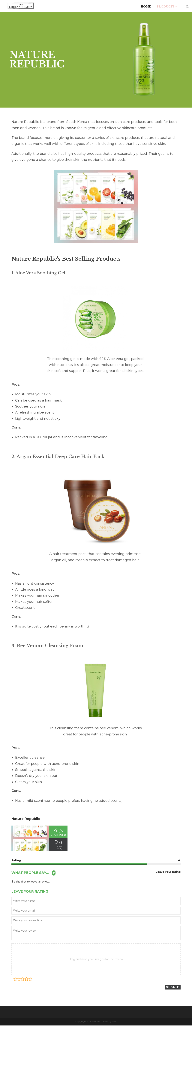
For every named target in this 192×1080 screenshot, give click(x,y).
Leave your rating (168, 872)
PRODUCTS (167, 6)
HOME (146, 6)
